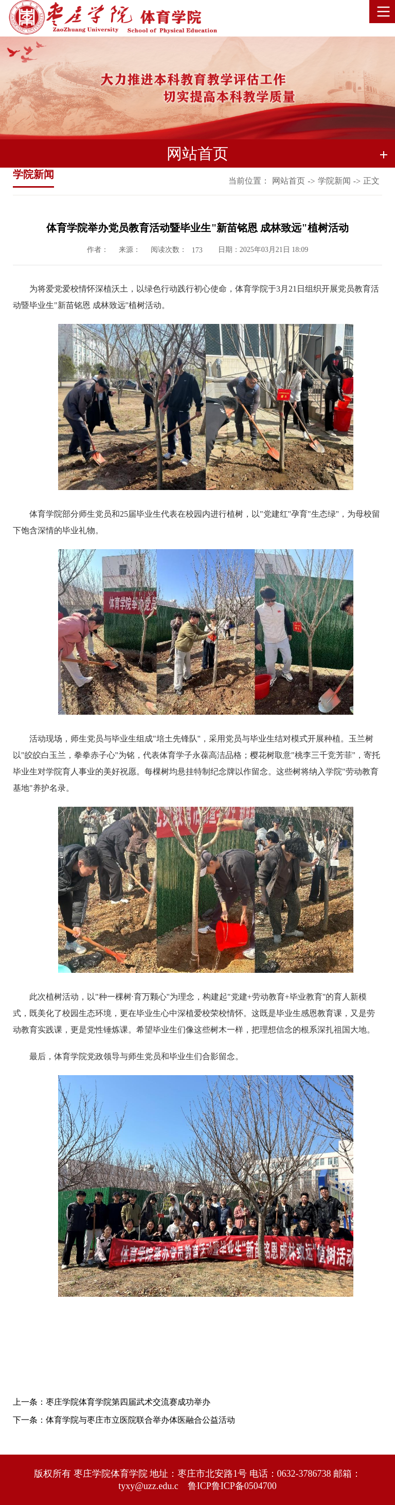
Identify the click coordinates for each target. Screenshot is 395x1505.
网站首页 (288, 180)
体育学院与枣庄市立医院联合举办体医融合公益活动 (140, 1420)
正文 (371, 180)
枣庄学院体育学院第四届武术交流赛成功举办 (128, 1402)
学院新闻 (334, 180)
